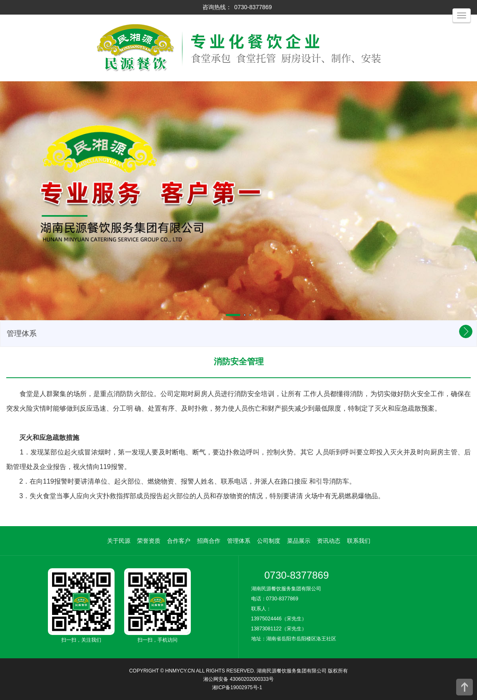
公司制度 (268, 540)
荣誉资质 (148, 540)
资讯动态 (328, 540)
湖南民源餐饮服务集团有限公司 (292, 671)
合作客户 (178, 540)
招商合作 (208, 540)
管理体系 (238, 540)
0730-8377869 (253, 7)
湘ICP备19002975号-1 (237, 687)
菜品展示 (298, 540)
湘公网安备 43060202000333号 (238, 679)
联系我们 (358, 540)
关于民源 (118, 540)
